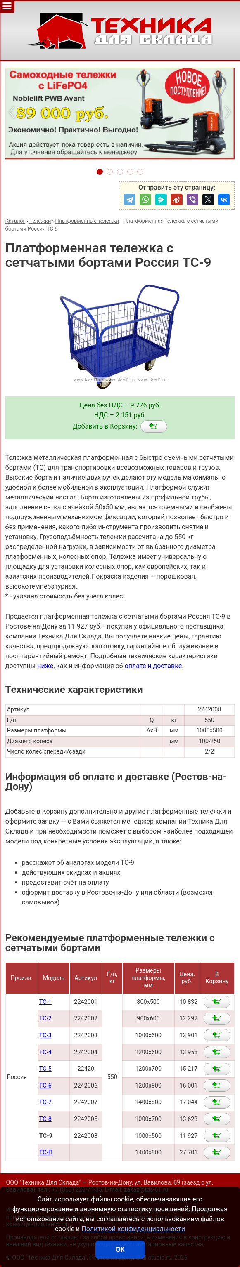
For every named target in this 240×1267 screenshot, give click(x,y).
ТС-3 (45, 1035)
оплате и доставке (153, 666)
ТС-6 (45, 1085)
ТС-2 (45, 1018)
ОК (119, 1249)
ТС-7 (45, 1102)
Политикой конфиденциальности (133, 1229)
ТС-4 (45, 1052)
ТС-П (45, 1152)
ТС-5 (45, 1068)
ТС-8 (45, 1119)
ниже (45, 666)
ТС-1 (45, 1002)
